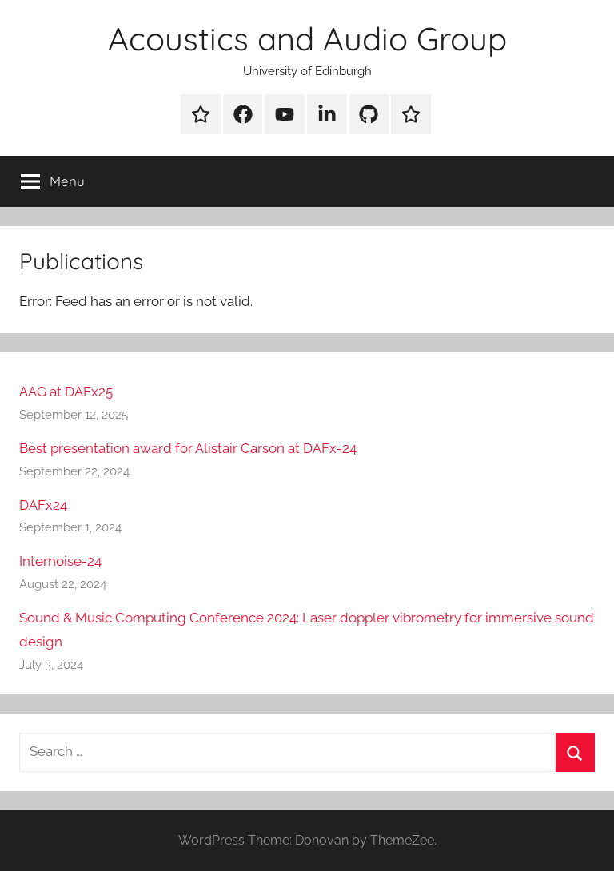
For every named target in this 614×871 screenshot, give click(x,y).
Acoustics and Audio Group (307, 38)
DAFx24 (43, 505)
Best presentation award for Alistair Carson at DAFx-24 (188, 448)
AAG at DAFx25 (66, 392)
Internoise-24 (60, 561)
